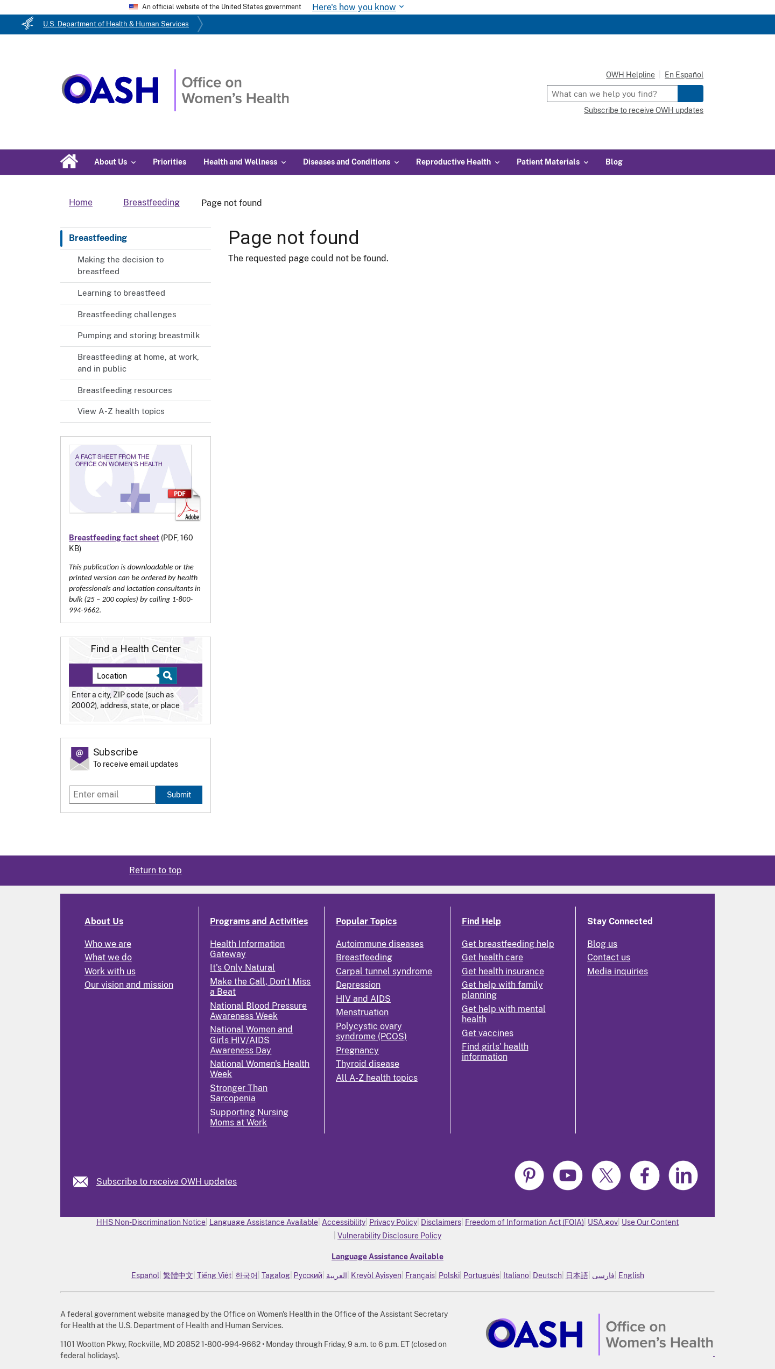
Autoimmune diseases (380, 944)
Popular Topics (366, 921)
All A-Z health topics (377, 1078)
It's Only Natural (242, 967)
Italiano (516, 1275)
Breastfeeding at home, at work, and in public (138, 363)
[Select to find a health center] (166, 675)
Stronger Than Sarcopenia (238, 1093)
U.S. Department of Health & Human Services (116, 24)
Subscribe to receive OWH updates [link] (166, 1182)
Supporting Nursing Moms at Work (249, 1117)
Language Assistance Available (263, 1222)
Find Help (481, 921)
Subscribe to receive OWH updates (643, 110)
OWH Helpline (630, 75)
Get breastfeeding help (508, 944)
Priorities (169, 162)
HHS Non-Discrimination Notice (151, 1222)
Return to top (155, 870)
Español (145, 1275)
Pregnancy (357, 1050)
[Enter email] (112, 795)
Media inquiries (617, 971)
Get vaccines (487, 1033)
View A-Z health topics (121, 411)
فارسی (603, 1275)
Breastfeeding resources (125, 390)
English (631, 1275)
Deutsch (547, 1275)
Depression (358, 985)
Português (481, 1275)
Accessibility (343, 1222)
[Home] (175, 108)
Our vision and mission (128, 985)
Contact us (608, 957)
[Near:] (130, 675)
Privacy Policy (393, 1222)
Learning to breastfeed (121, 292)
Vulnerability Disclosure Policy (389, 1235)
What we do (108, 957)
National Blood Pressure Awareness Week (258, 1011)
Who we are (107, 944)
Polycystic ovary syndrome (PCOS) (371, 1031)
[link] (84, 1182)
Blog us (602, 944)
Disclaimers (441, 1222)
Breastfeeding (98, 238)
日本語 (577, 1275)
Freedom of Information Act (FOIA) (524, 1222)
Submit (179, 794)
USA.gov (603, 1222)
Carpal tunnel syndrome (384, 971)
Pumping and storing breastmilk (139, 335)
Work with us (110, 971)
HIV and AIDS (363, 999)
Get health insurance (503, 971)
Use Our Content (650, 1222)
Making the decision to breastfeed (121, 265)
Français (420, 1275)
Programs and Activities (259, 921)
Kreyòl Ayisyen (376, 1275)
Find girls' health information (495, 1052)
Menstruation (362, 1012)
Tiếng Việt (214, 1275)
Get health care (492, 957)
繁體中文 (178, 1275)
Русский (308, 1275)
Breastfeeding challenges (127, 314)
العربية (336, 1275)
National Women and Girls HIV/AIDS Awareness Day (251, 1039)
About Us (103, 921)
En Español (684, 75)
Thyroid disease (367, 1064)
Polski (449, 1275)
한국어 (246, 1275)
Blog (614, 162)
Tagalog (276, 1275)
